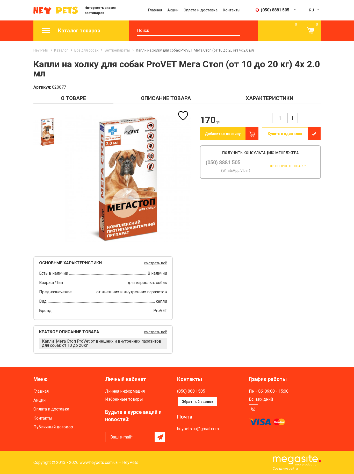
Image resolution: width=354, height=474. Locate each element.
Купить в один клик (285, 134)
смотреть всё (155, 263)
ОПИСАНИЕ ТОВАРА (166, 98)
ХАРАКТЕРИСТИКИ (269, 98)
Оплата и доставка (201, 10)
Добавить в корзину (223, 134)
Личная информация (125, 391)
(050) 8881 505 (223, 162)
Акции (172, 10)
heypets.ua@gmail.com (198, 428)
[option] (47, 131)
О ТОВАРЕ (73, 98)
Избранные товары (124, 399)
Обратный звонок (197, 402)
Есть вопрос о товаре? (286, 166)
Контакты (231, 10)
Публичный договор (53, 427)
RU (311, 10)
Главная (155, 10)
